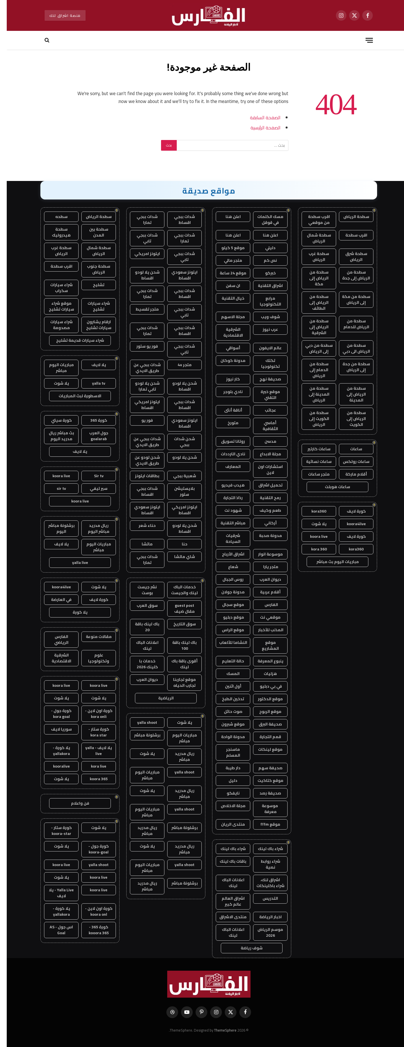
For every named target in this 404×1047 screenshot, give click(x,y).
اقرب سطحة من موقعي (312, 219)
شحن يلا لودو (178, 457)
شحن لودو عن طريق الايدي (140, 460)
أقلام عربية (263, 592)
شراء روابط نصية (264, 864)
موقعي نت (263, 617)
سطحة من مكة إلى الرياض (349, 299)
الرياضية (159, 698)
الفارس (263, 604)
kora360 (312, 511)
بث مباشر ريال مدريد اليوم (54, 435)
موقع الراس (226, 629)
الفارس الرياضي (54, 639)
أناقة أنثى (226, 410)
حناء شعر (140, 525)
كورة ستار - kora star (92, 732)
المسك (226, 673)
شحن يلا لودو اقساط (140, 275)
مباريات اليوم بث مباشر (331, 561)
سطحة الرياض (349, 216)
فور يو (140, 420)
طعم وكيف (263, 510)
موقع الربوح (263, 711)
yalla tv (91, 383)
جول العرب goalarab (92, 435)
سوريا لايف (54, 729)
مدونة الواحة (226, 736)
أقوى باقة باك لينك (178, 664)
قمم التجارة (263, 736)
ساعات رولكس (349, 461)
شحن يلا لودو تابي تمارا (140, 386)
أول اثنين (226, 686)
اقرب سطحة (350, 235)
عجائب (263, 410)
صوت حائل (226, 711)
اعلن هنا (226, 216)
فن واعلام (73, 803)
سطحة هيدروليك (54, 232)
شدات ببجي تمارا (140, 219)
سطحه (55, 216)
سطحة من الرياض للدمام (349, 323)
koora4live (349, 523)
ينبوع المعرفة (264, 661)
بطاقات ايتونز (140, 475)
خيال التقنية (226, 298)
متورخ (226, 422)
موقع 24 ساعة (226, 273)
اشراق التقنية (263, 285)
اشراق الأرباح (226, 554)
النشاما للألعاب (226, 642)
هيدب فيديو (226, 485)
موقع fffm (264, 824)
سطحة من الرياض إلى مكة (312, 278)
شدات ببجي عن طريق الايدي (140, 367)
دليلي (263, 247)
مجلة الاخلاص (226, 805)
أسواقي (226, 348)
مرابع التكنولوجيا (263, 301)
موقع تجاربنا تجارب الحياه (177, 682)
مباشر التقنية (226, 523)
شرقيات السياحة (226, 538)
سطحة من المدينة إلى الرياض (312, 394)
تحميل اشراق (264, 485)
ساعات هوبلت (330, 486)
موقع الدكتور (263, 698)
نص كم (263, 260)
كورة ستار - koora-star (54, 830)
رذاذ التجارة (226, 497)
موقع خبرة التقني (263, 394)
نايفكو (226, 793)
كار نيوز (226, 379)
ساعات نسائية (312, 461)
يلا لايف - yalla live (92, 750)
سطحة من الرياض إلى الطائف (312, 302)
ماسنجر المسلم (226, 752)
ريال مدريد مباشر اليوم (92, 528)
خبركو (263, 273)
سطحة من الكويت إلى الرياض (312, 418)
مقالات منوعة (92, 636)
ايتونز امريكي (140, 253)
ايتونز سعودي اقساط (178, 275)
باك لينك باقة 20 (140, 626)
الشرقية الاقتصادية (226, 332)
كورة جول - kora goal (54, 713)
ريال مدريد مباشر (178, 756)
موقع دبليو (226, 617)
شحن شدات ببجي (177, 441)
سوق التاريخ (178, 624)
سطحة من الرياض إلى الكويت (349, 418)
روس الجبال (226, 579)
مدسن (264, 441)
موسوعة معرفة (263, 808)
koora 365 (92, 778)
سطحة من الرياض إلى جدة (349, 275)
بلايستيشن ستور (177, 491)
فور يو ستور (140, 346)
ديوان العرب (263, 579)
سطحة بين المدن (92, 232)
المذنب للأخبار (264, 629)
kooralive (54, 766)
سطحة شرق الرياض (350, 256)
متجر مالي (226, 260)
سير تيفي (92, 488)
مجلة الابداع (263, 454)
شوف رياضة (245, 948)
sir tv (54, 488)
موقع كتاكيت (264, 780)
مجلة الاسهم (226, 316)
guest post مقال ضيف (177, 608)
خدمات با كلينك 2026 (140, 664)
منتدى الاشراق (226, 916)
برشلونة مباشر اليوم (55, 528)
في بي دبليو (263, 686)
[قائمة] (362, 40)
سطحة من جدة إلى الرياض (349, 366)
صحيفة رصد (263, 793)
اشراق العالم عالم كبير (226, 901)
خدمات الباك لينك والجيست (177, 589)
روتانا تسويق (226, 441)
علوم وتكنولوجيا (91, 658)
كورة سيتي (54, 420)
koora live (312, 536)
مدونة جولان (226, 592)
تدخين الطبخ (226, 698)
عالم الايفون (263, 348)
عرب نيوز (263, 329)
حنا (178, 544)
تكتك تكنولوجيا (263, 363)
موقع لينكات (263, 749)
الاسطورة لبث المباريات (73, 395)
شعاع (226, 566)
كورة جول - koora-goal (92, 849)
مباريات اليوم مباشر (178, 738)
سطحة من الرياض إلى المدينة (349, 394)
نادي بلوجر (226, 391)
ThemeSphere (218, 1030)
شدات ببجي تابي (140, 238)
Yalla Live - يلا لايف (54, 892)
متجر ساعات (312, 474)
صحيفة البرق (263, 724)
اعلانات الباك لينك (226, 882)
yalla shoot (140, 722)
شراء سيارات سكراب (54, 287)
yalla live (73, 562)
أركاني (264, 523)
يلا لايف (92, 364)
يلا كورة (73, 612)
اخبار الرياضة (263, 916)
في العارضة (54, 599)
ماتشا (140, 544)
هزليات (263, 673)
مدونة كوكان (226, 360)
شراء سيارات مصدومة (54, 324)
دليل (226, 780)
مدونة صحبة (263, 535)
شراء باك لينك (263, 848)
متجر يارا (264, 566)
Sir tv (92, 475)
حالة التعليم (226, 661)
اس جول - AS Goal (54, 929)
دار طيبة (226, 768)
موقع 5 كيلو (226, 247)
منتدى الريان (226, 824)
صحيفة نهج (263, 379)
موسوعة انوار (263, 554)
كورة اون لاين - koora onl (92, 911)
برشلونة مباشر (140, 735)
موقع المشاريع (263, 645)
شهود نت (226, 510)
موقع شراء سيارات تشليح (54, 306)
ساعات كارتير (312, 449)
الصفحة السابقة (258, 117)
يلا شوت (312, 523)
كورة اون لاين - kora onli (92, 713)
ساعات (349, 449)
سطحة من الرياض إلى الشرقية (312, 326)
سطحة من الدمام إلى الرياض (312, 369)
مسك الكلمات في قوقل (264, 219)
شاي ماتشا (177, 556)
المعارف (226, 466)
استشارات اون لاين (263, 469)
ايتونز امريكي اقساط (140, 404)
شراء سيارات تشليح (92, 306)
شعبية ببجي (177, 475)
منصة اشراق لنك (58, 15)
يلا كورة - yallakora (54, 750)
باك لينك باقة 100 (178, 645)
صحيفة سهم (264, 768)
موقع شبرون (226, 724)
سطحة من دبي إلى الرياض (312, 348)
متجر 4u (178, 364)
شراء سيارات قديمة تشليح (73, 340)
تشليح (92, 284)
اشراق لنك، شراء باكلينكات (264, 882)
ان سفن (226, 285)
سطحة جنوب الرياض (92, 269)
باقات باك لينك (226, 861)
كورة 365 (92, 420)
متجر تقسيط (140, 309)
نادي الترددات (226, 454)
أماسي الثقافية (263, 425)
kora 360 (312, 549)
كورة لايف (349, 511)
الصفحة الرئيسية (259, 127)
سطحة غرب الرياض (312, 256)
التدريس (263, 898)
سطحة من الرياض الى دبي (349, 348)
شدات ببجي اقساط (177, 219)
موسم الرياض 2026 (263, 932)
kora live (92, 766)
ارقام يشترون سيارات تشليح (92, 324)
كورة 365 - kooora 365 (92, 929)
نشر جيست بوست (140, 589)
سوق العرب (140, 605)
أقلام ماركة (349, 474)
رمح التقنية (263, 497)
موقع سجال (226, 604)
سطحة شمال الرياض (312, 238)
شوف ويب (263, 316)
